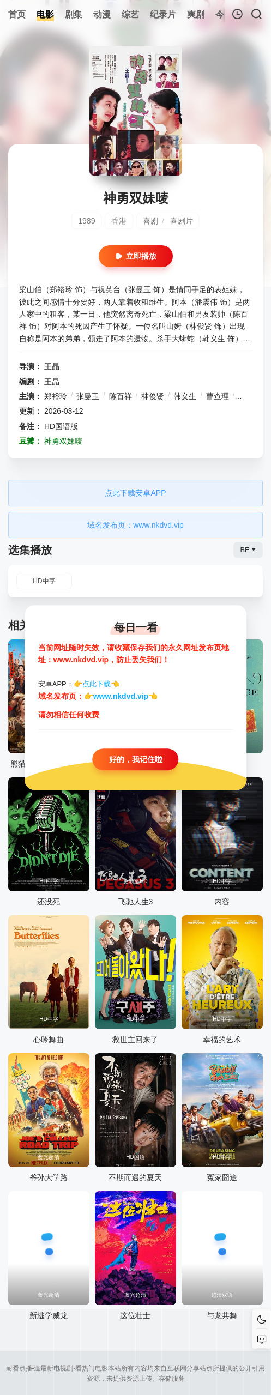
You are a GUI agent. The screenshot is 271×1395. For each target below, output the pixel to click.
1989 (86, 220)
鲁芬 (246, 396)
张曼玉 (87, 396)
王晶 (51, 366)
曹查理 (217, 396)
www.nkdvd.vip (120, 696)
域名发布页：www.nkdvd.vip (135, 525)
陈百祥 (120, 396)
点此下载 (96, 684)
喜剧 (150, 220)
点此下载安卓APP (135, 492)
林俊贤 (152, 396)
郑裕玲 (55, 396)
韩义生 (184, 396)
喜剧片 (181, 220)
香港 (119, 220)
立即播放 (135, 256)
